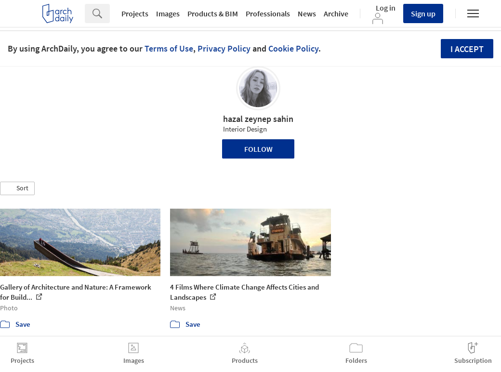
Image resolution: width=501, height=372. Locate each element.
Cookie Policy (293, 48)
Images (168, 13)
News (307, 13)
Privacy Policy (224, 48)
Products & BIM (212, 13)
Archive (336, 13)
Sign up (423, 13)
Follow (258, 149)
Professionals (268, 13)
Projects (134, 13)
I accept (467, 48)
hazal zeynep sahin (258, 118)
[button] (17, 188)
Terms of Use (169, 48)
